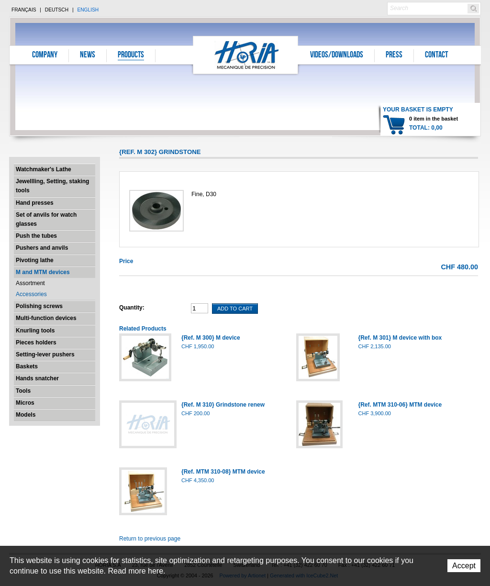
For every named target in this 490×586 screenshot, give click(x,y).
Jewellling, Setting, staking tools (52, 186)
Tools (23, 390)
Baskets (27, 366)
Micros (25, 402)
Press (394, 55)
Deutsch (56, 9)
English (88, 9)
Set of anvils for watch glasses (46, 219)
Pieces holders (36, 342)
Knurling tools (35, 330)
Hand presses (35, 202)
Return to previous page (149, 538)
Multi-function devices (46, 318)
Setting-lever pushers (45, 354)
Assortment (30, 283)
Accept (464, 566)
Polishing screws (39, 306)
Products (131, 55)
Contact (436, 55)
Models (25, 414)
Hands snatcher (37, 378)
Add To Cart (235, 308)
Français (23, 9)
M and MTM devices (43, 272)
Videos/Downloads (336, 55)
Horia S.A (246, 54)
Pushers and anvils (42, 247)
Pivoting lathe (35, 260)
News (87, 55)
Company (44, 55)
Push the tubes (36, 235)
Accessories (31, 294)
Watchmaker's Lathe (43, 169)
